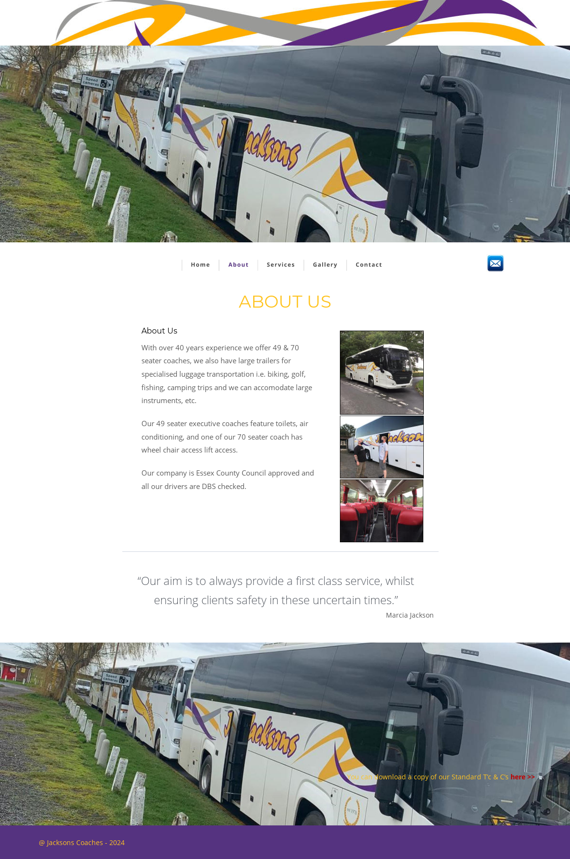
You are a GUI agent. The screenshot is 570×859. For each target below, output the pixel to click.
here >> (523, 776)
